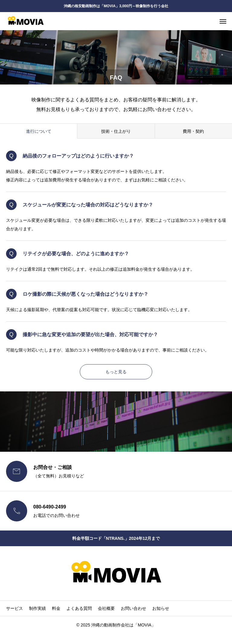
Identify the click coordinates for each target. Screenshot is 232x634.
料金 (56, 608)
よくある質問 (79, 608)
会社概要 (106, 608)
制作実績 (37, 608)
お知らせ (160, 608)
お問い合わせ (133, 608)
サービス (14, 608)
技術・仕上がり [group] (116, 131)
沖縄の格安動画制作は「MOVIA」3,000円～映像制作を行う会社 (116, 6)
